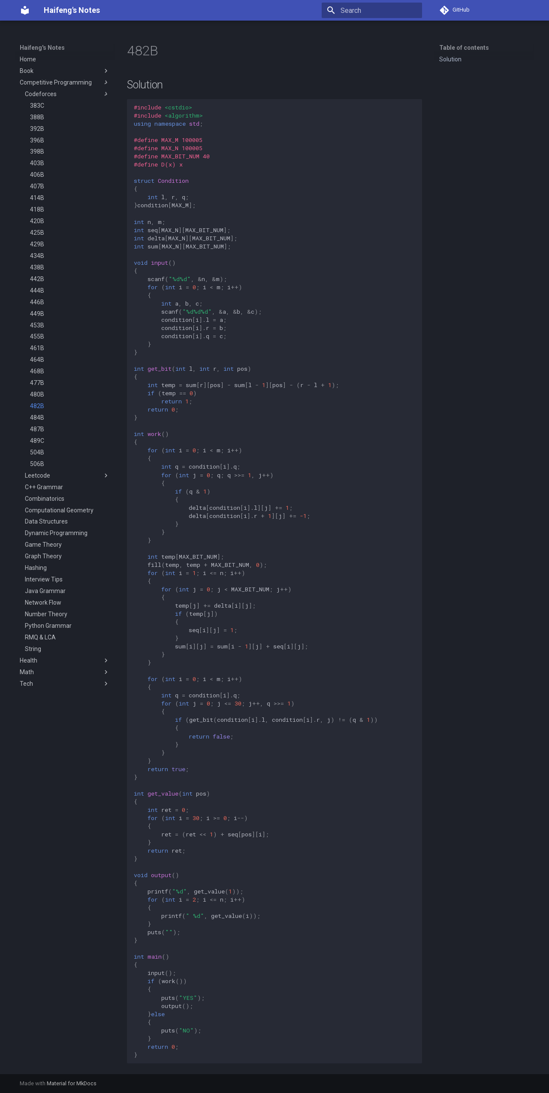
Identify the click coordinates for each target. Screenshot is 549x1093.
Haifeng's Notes (42, 47)
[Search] (372, 10)
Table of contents (464, 47)
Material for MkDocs (72, 1083)
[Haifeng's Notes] (24, 10)
